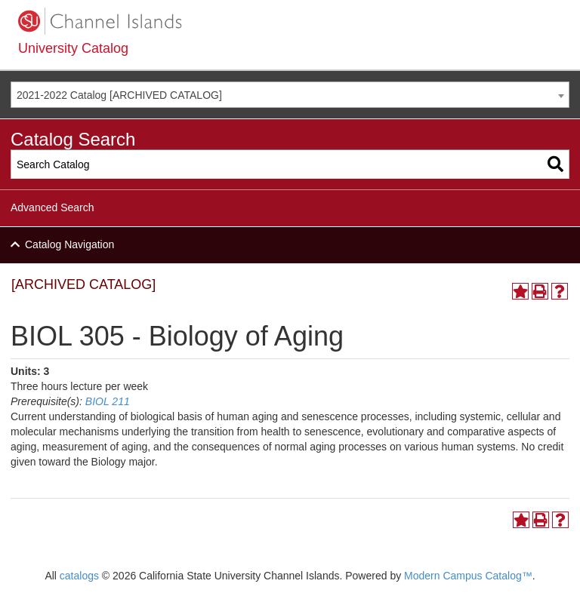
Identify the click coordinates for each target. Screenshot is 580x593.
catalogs (79, 576)
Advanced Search (52, 207)
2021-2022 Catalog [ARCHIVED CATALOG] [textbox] (119, 95)
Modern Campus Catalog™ (468, 576)
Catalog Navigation (69, 244)
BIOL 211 (107, 401)
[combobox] (290, 94)
